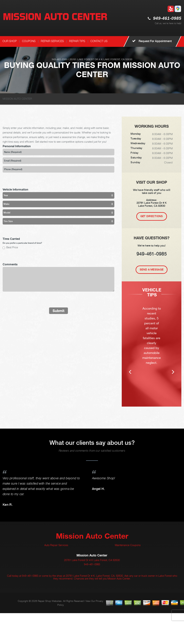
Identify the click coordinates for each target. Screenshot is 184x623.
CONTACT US (98, 41)
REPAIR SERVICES (52, 41)
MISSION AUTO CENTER (17, 98)
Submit (58, 311)
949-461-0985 (167, 18)
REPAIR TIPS (77, 41)
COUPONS (29, 41)
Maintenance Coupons (128, 554)
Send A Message (151, 269)
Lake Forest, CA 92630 (117, 59)
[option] (151, 348)
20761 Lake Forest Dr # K (86, 59)
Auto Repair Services (56, 554)
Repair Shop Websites (50, 610)
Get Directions (151, 216)
